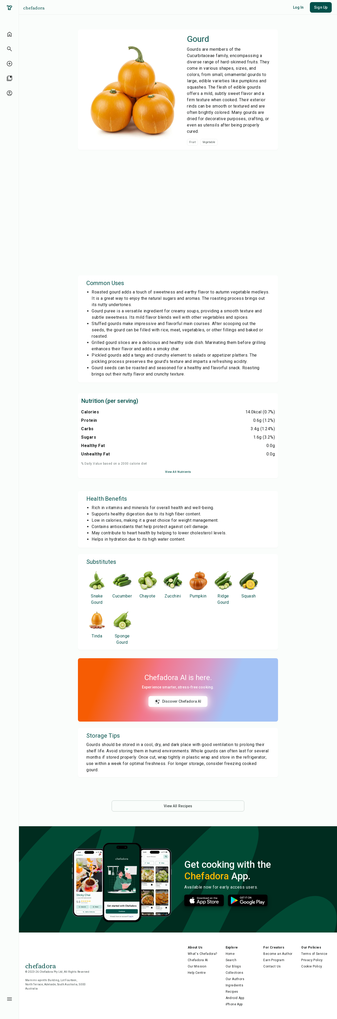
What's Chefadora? (202, 954)
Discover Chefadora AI (178, 701)
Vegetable (208, 142)
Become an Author (277, 954)
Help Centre (197, 973)
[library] (9, 78)
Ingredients (234, 985)
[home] (9, 34)
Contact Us (272, 966)
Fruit (192, 142)
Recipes (232, 991)
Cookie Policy (311, 966)
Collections (234, 973)
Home (230, 954)
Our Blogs (233, 966)
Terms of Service (314, 954)
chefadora (33, 8)
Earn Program (273, 960)
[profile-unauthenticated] (9, 93)
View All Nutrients (178, 472)
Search (231, 960)
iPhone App (234, 1004)
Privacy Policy (312, 960)
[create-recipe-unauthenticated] (9, 63)
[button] (9, 49)
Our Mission (197, 966)
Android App (235, 998)
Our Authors (235, 979)
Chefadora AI (198, 960)
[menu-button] (9, 999)
